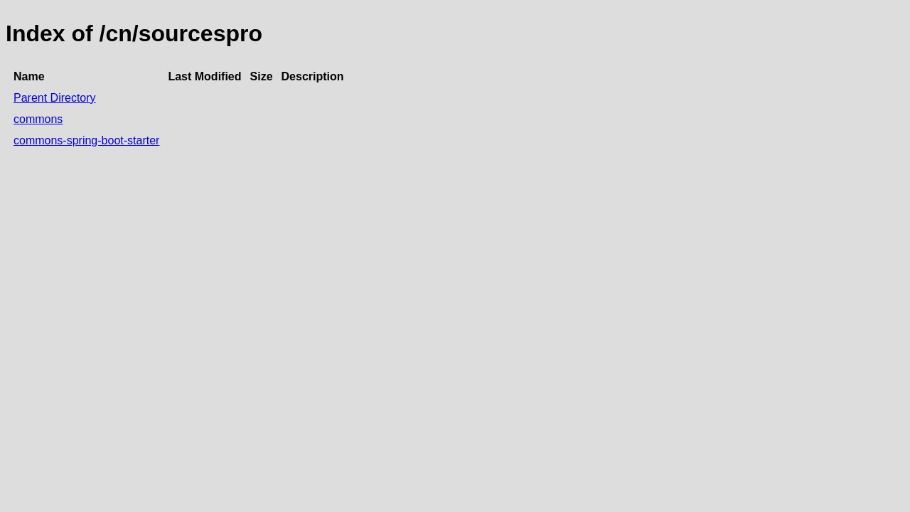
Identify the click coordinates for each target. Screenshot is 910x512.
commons (38, 119)
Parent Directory (55, 98)
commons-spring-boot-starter (86, 140)
